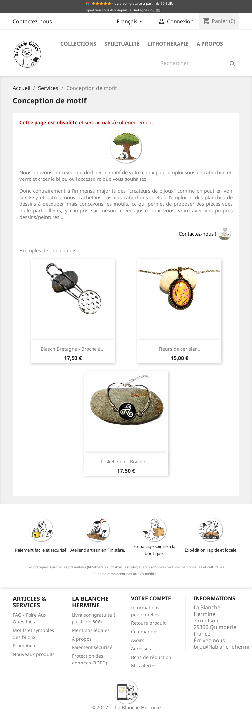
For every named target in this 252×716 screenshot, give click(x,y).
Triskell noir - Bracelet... (126, 461)
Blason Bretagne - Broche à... (73, 349)
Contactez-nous (32, 21)
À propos (210, 43)
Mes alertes (144, 666)
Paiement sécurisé (92, 647)
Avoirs (137, 640)
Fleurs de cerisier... (179, 349)
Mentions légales (91, 630)
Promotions (25, 645)
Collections (78, 43)
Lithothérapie (168, 43)
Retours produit (148, 623)
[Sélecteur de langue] (131, 22)
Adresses (141, 648)
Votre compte (151, 598)
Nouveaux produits (34, 654)
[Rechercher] (198, 63)
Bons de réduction (151, 657)
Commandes (144, 631)
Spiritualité (121, 43)
